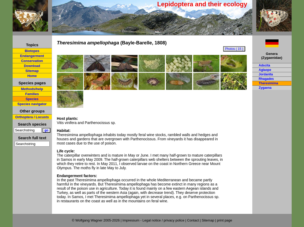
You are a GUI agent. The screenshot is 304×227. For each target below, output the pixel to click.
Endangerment (32, 56)
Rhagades (266, 79)
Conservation (32, 61)
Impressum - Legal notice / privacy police (154, 220)
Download (32, 66)
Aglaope (265, 70)
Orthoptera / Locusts (32, 117)
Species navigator (31, 104)
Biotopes (32, 51)
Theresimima (268, 83)
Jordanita (266, 74)
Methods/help (32, 89)
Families (32, 94)
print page (224, 220)
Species (31, 99)
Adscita (264, 65)
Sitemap (32, 71)
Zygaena (265, 88)
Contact (193, 220)
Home (32, 76)
